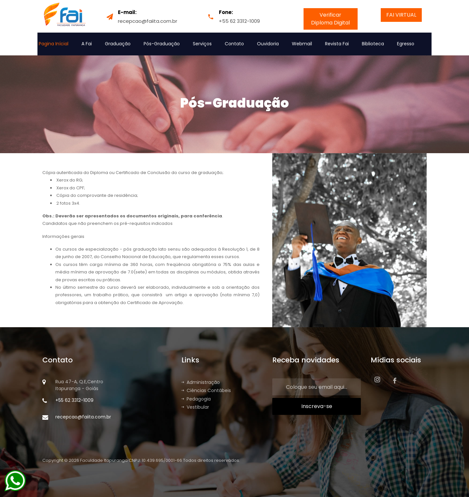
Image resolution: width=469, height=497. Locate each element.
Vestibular (195, 407)
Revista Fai (337, 43)
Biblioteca (373, 43)
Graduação (118, 43)
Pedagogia (196, 399)
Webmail (302, 43)
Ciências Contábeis (206, 390)
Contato (234, 43)
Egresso (405, 43)
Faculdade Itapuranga (104, 460)
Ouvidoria (268, 43)
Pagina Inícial (53, 43)
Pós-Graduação (162, 43)
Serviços (202, 43)
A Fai (86, 43)
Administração (200, 382)
